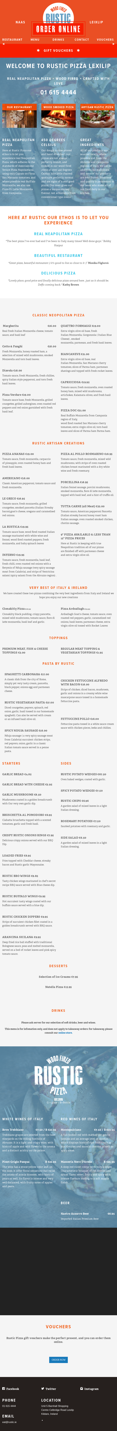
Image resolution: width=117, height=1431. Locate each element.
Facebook (12, 1389)
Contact (82, 40)
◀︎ (4, 44)
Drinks (58, 40)
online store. (65, 1032)
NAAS (20, 22)
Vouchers (105, 40)
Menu (35, 40)
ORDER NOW (59, 1359)
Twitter (51, 1389)
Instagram (91, 1389)
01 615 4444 (58, 94)
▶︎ (115, 44)
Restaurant (12, 40)
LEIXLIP (96, 22)
